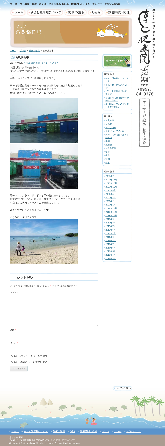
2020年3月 (110, 197)
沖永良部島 (34, 51)
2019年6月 (110, 230)
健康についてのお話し (116, 131)
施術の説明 (59, 431)
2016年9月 (110, 237)
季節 (107, 141)
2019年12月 (111, 208)
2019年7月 (110, 226)
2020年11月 (111, 187)
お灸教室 (109, 120)
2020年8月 (110, 190)
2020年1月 (110, 205)
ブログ (23, 51)
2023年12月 (111, 179)
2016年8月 (110, 240)
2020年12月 (111, 183)
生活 (38, 63)
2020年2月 (110, 201)
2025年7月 (110, 176)
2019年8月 (110, 222)
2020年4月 (110, 194)
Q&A (72, 431)
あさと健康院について (36, 431)
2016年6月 (110, 248)
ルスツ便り (110, 127)
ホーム (13, 51)
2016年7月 (110, 244)
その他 (108, 124)
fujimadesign (73, 443)
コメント (14, 292)
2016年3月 (110, 258)
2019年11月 (111, 212)
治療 (107, 152)
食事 (107, 162)
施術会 (108, 144)
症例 (107, 159)
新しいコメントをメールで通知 (30, 356)
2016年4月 (110, 255)
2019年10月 (111, 215)
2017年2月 (110, 233)
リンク (117, 431)
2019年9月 (110, 219)
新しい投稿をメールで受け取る (30, 362)
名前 (13, 330)
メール (14, 343)
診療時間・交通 (88, 431)
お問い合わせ (133, 431)
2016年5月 (110, 251)
